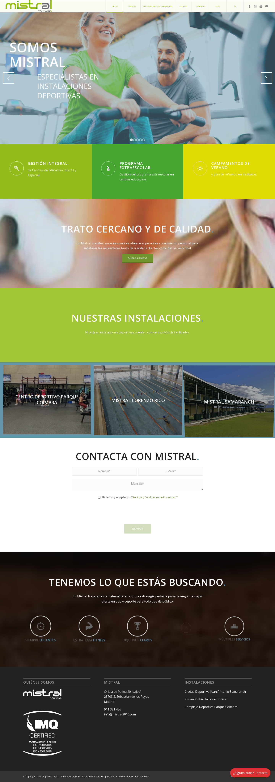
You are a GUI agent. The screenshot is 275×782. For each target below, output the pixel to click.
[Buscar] (234, 6)
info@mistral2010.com (120, 714)
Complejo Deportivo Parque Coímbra (211, 707)
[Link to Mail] (266, 6)
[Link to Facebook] (249, 6)
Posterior (266, 78)
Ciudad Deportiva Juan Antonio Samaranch (215, 691)
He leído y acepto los (140, 497)
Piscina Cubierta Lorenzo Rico (206, 699)
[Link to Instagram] (255, 6)
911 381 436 (112, 709)
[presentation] (101, 515)
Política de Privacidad (93, 776)
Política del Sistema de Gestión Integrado (128, 776)
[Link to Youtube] (261, 6)
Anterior (8, 78)
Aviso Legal (52, 776)
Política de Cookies (70, 776)
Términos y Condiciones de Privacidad (153, 497)
